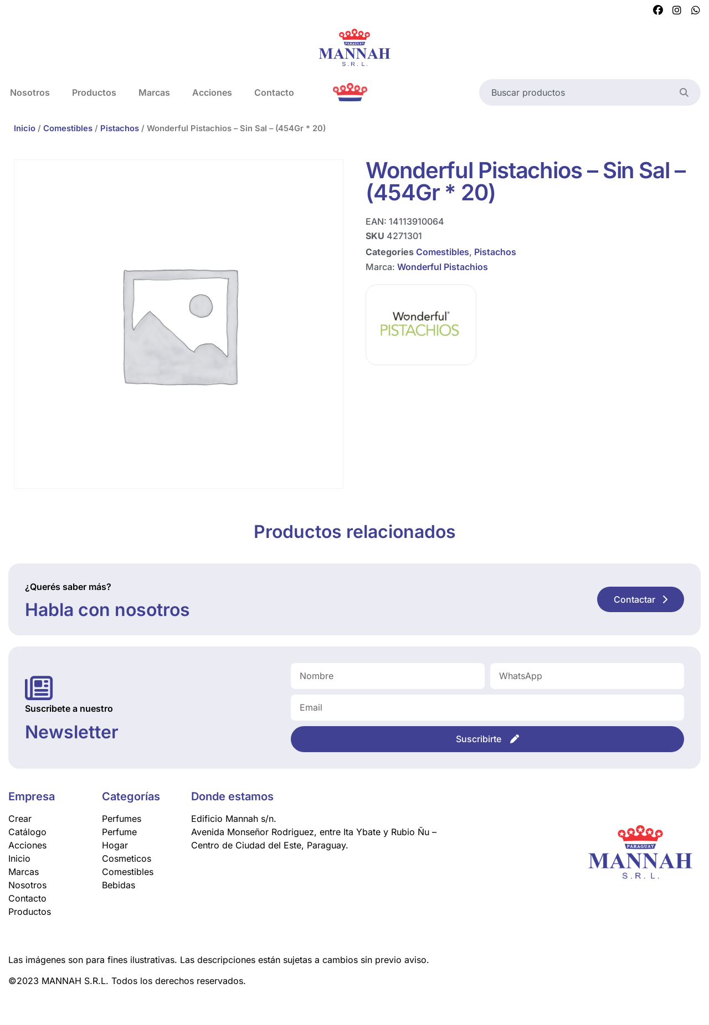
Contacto (274, 92)
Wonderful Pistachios (442, 266)
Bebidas (118, 885)
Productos (94, 92)
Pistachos (119, 128)
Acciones (212, 92)
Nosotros (27, 885)
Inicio (24, 128)
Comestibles (68, 128)
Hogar (115, 845)
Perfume (119, 831)
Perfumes (121, 818)
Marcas (154, 92)
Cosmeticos (126, 858)
